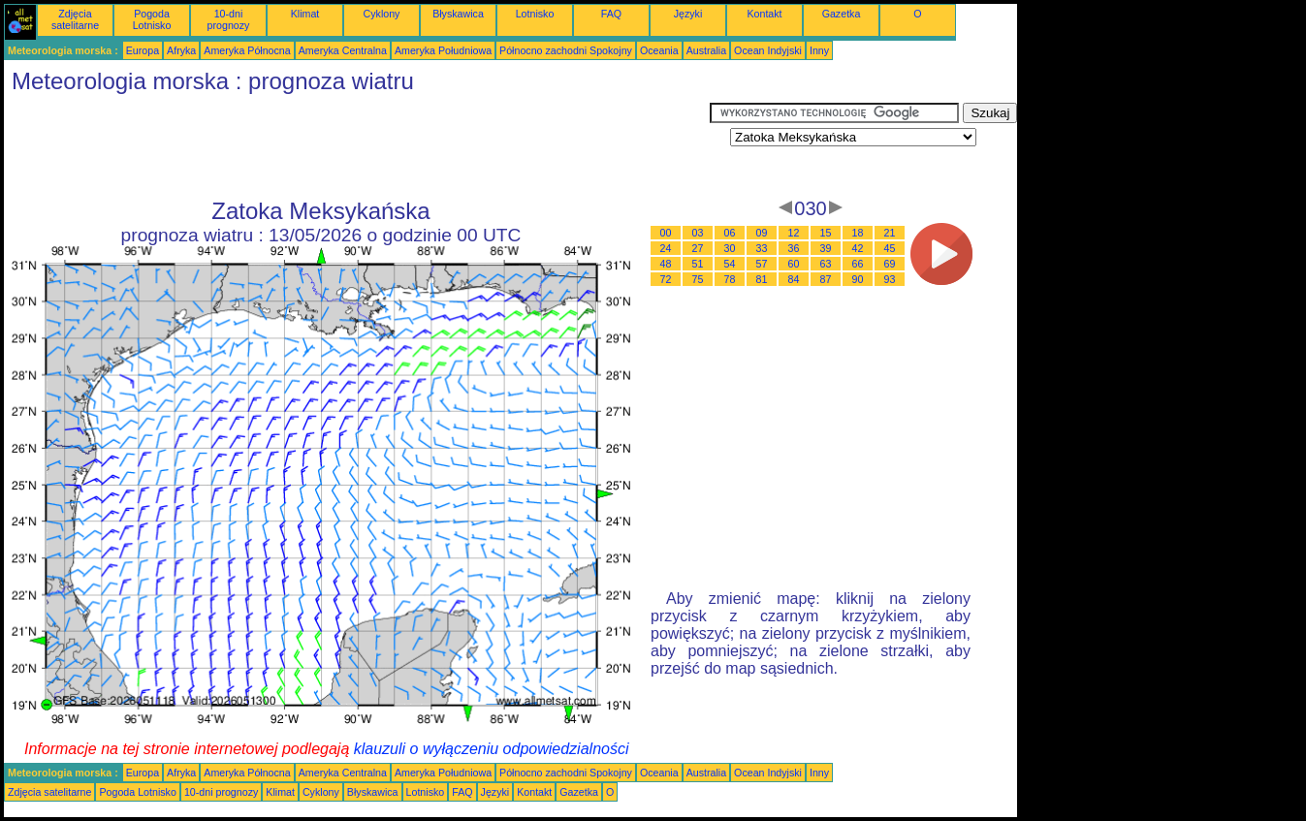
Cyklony (382, 13)
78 (730, 279)
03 (698, 232)
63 (826, 263)
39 (826, 248)
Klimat (305, 13)
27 (698, 248)
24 (666, 248)
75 (698, 279)
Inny (819, 50)
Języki (688, 13)
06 (730, 232)
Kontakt (764, 13)
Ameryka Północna (247, 50)
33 (762, 248)
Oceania (659, 50)
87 (826, 279)
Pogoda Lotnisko (152, 19)
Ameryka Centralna (343, 50)
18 (858, 232)
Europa (142, 50)
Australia (706, 50)
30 (730, 248)
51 (698, 263)
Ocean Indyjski (768, 50)
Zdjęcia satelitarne (75, 19)
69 (890, 263)
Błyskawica (458, 13)
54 (730, 263)
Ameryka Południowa (443, 50)
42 (858, 248)
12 (794, 232)
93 (890, 279)
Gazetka (841, 13)
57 (762, 263)
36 (794, 248)
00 (666, 232)
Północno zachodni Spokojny (565, 50)
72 (666, 279)
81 (762, 279)
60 (794, 263)
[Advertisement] (357, 146)
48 (666, 263)
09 (762, 232)
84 (794, 279)
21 (890, 232)
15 (826, 232)
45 (890, 248)
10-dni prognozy (228, 19)
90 (858, 279)
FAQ (611, 13)
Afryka (181, 50)
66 (858, 263)
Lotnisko (535, 13)
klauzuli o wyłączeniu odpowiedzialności (491, 749)
